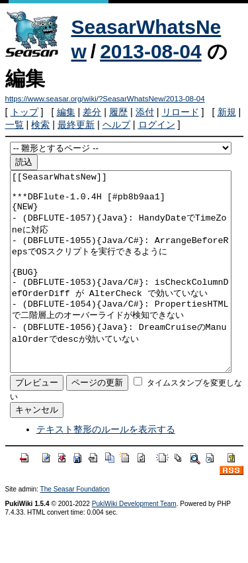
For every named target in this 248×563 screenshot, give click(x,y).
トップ (24, 112)
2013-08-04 (150, 51)
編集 (66, 112)
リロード (180, 112)
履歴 (118, 112)
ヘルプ (116, 124)
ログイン (156, 124)
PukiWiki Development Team (134, 543)
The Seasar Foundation (75, 529)
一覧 (14, 124)
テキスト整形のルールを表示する (105, 469)
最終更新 (76, 124)
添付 (145, 112)
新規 (227, 112)
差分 (92, 112)
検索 (40, 124)
